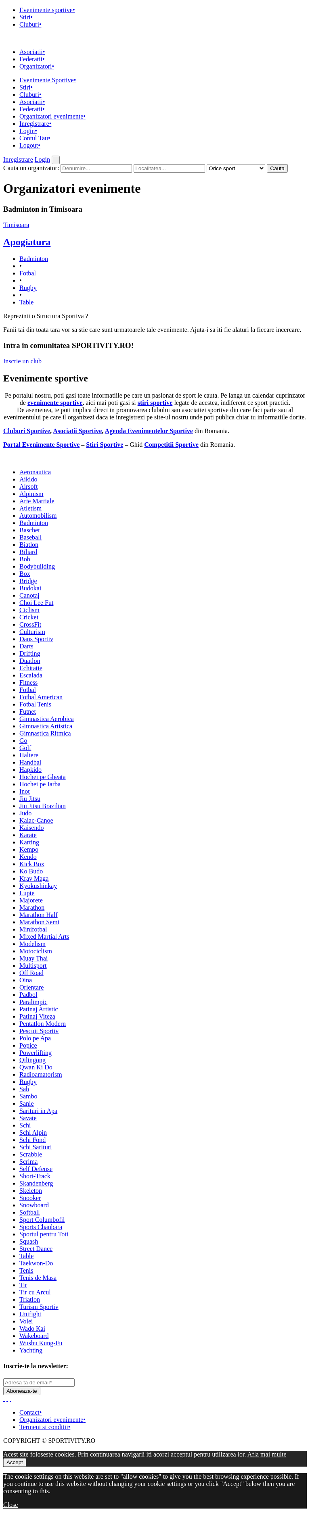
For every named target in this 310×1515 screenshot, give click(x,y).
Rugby (28, 287)
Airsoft (28, 486)
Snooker (30, 1197)
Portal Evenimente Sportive (41, 444)
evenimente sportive (54, 402)
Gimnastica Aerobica (46, 718)
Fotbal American (41, 697)
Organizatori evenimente (52, 116)
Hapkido (30, 769)
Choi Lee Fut (36, 602)
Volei (26, 1321)
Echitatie (30, 668)
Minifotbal (33, 929)
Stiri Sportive (104, 444)
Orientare (31, 987)
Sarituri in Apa (38, 1110)
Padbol (28, 994)
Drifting (29, 653)
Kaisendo (31, 827)
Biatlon (28, 544)
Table (26, 302)
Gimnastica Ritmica (45, 733)
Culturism (32, 631)
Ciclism (29, 609)
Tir (23, 1285)
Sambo (28, 1096)
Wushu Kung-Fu (40, 1343)
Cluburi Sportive (26, 430)
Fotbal (27, 273)
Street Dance (35, 1248)
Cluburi (30, 24)
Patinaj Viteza (37, 1016)
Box (24, 573)
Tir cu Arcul (35, 1292)
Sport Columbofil (42, 1219)
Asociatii (32, 51)
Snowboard (34, 1205)
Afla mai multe (267, 1454)
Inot (24, 791)
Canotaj (29, 595)
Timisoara (16, 224)
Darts (26, 646)
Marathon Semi (39, 922)
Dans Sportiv (36, 639)
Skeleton (30, 1190)
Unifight (30, 1314)
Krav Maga (33, 878)
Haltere (28, 755)
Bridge (28, 580)
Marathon (31, 907)
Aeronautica (35, 472)
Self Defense (35, 1168)
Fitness (28, 682)
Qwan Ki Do (35, 1067)
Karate (28, 834)
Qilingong (32, 1060)
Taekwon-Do (36, 1263)
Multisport (33, 965)
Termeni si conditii (44, 1426)
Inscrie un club (22, 361)
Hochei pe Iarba (40, 784)
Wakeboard (33, 1335)
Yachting (30, 1350)
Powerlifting (35, 1052)
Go (23, 740)
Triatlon (29, 1299)
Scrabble (30, 1154)
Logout (29, 145)
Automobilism (38, 515)
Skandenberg (36, 1183)
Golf (25, 747)
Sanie (26, 1103)
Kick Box (31, 864)
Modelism (32, 943)
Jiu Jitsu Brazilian (42, 805)
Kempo (28, 849)
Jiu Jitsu (29, 798)
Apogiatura (26, 242)
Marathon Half (38, 914)
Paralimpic (33, 1001)
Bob (24, 559)
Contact (30, 1412)
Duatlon (29, 660)
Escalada (30, 675)
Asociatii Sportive (77, 430)
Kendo (28, 856)
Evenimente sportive (47, 9)
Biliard (28, 551)
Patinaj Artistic (38, 1009)
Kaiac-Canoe (36, 820)
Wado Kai (32, 1328)
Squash (28, 1241)
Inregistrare (35, 123)
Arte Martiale (36, 501)
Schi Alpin (33, 1132)
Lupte (26, 893)
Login (28, 130)
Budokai (30, 588)
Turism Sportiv (39, 1306)
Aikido (28, 479)
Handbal (30, 762)
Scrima (28, 1161)
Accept (14, 1462)
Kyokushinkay (38, 885)
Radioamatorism (40, 1074)
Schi (25, 1125)
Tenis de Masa (38, 1277)
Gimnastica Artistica (45, 726)
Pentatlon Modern (42, 1023)
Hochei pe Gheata (42, 776)
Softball (29, 1212)
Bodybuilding (37, 566)
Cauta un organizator (31, 168)
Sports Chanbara (40, 1226)
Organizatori (36, 66)
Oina (25, 980)
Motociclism (35, 951)
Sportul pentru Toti (43, 1234)
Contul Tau (34, 138)
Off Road (31, 972)
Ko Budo (31, 871)
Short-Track (34, 1176)
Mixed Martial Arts (44, 936)
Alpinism (31, 493)
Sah (24, 1089)
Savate (28, 1118)
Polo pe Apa (35, 1038)
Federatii (31, 59)
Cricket (28, 617)
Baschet (29, 530)
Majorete (31, 900)
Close (10, 1504)
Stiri (26, 17)
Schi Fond (32, 1139)
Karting (29, 842)
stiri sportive (155, 402)
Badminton (33, 258)
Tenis (26, 1270)
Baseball (30, 537)
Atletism (30, 508)
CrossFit (30, 624)
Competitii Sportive (171, 444)
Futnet (27, 711)
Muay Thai (33, 958)
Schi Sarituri (35, 1147)
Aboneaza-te (21, 1391)
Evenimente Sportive (47, 80)
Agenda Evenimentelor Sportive (149, 430)
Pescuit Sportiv (39, 1030)
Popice (28, 1045)
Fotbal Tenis (35, 704)
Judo (25, 813)
